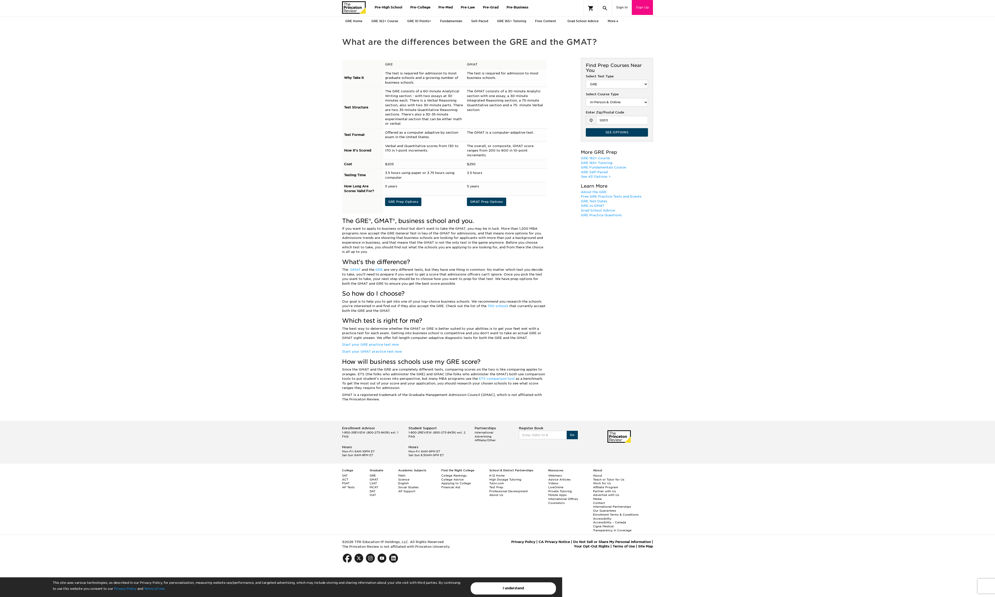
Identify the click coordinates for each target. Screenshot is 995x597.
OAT (373, 495)
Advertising (483, 436)
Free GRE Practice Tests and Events (611, 196)
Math (401, 475)
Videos (553, 483)
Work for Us (602, 483)
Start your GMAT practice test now (372, 351)
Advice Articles (559, 479)
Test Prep (496, 487)
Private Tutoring (560, 491)
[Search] (605, 8)
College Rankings (454, 475)
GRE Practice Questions (601, 215)
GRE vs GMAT (592, 206)
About (597, 475)
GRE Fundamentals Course (603, 167)
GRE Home (353, 21)
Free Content (545, 21)
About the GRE (593, 192)
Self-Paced (479, 21)
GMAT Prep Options (486, 202)
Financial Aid (450, 487)
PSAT (345, 483)
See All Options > (596, 176)
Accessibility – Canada (609, 522)
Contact (599, 503)
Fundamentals (451, 21)
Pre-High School (388, 7)
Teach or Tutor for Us (608, 479)
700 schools (498, 306)
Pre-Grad (490, 7)
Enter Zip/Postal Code (605, 112)
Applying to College (456, 483)
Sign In (622, 7)
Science (403, 479)
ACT (345, 479)
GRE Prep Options (403, 202)
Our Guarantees (604, 510)
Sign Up (642, 7)
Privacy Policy (125, 589)
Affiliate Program (605, 487)
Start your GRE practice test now (370, 344)
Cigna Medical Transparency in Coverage (612, 528)
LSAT (373, 483)
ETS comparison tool (497, 378)
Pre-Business (517, 7)
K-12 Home (497, 475)
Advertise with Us (606, 495)
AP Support (406, 491)
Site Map (645, 546)
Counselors (556, 503)
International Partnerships (612, 506)
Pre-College (420, 7)
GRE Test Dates (594, 201)
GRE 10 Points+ (419, 21)
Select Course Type (602, 94)
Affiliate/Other (485, 440)
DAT (372, 491)
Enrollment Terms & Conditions (616, 514)
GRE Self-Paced (594, 172)
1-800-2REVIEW (370, 432)
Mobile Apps (557, 495)
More (612, 21)
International (484, 432)
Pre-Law (468, 7)
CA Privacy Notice (554, 542)
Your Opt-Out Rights (591, 546)
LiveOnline (555, 487)
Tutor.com (496, 483)
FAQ (345, 436)
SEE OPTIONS (616, 132)
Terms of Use (154, 589)
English (403, 483)
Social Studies (408, 487)
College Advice (452, 479)
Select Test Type (600, 76)
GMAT (356, 269)
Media (597, 499)
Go (572, 435)
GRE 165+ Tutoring (511, 21)
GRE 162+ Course (384, 21)
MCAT (374, 487)
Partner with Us (604, 491)
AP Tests (348, 487)
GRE (379, 269)
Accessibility (602, 518)
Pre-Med (445, 7)
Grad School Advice (583, 21)
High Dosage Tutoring (505, 479)
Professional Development (508, 491)
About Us (496, 495)
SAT (345, 475)
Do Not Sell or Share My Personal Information (612, 542)
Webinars (555, 475)
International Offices (563, 499)
